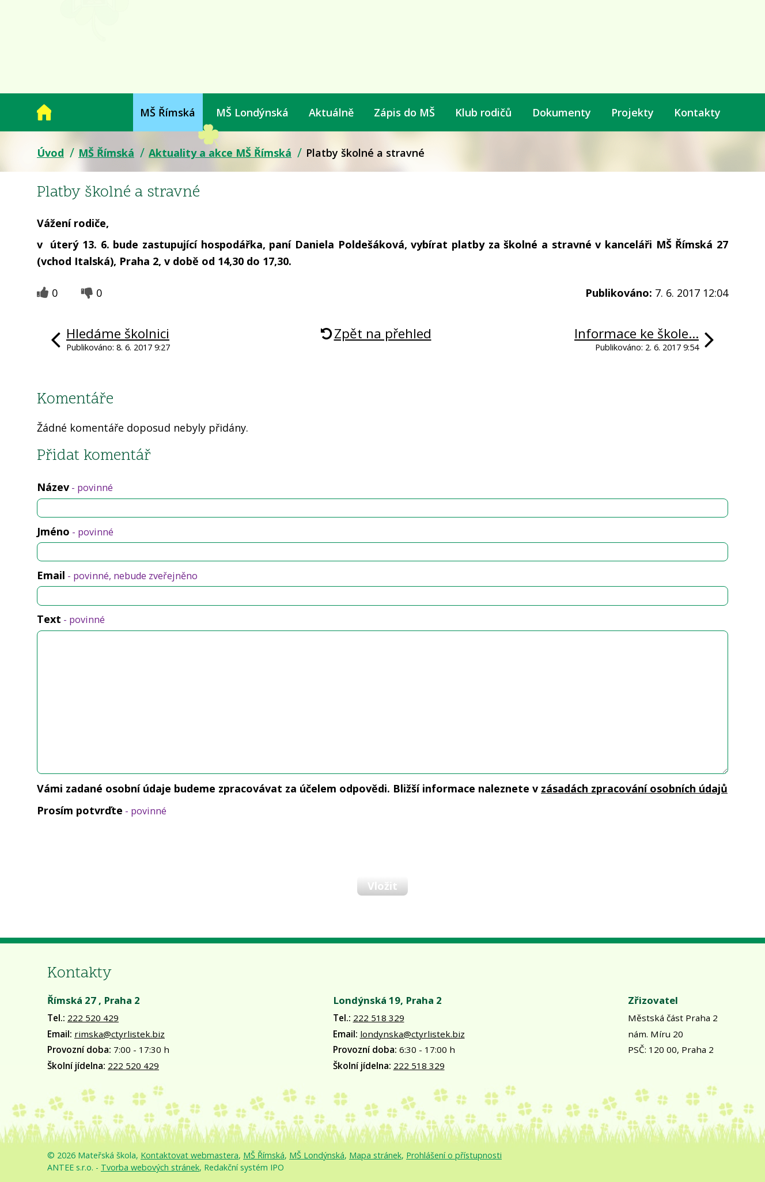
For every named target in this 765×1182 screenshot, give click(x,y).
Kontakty (697, 112)
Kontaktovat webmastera (189, 1155)
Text (71, 619)
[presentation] (124, 846)
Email (117, 575)
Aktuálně (331, 112)
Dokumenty (561, 112)
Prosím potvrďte (101, 810)
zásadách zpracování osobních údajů (634, 788)
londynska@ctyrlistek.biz (412, 1034)
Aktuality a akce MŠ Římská (220, 153)
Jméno (75, 531)
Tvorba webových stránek (150, 1167)
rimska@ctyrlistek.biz (119, 1034)
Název (75, 487)
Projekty (632, 112)
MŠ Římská (167, 112)
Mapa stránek (375, 1155)
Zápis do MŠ (404, 112)
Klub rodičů (483, 112)
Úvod (44, 112)
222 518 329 (378, 1018)
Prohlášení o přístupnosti (454, 1155)
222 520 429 (93, 1018)
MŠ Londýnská (252, 112)
